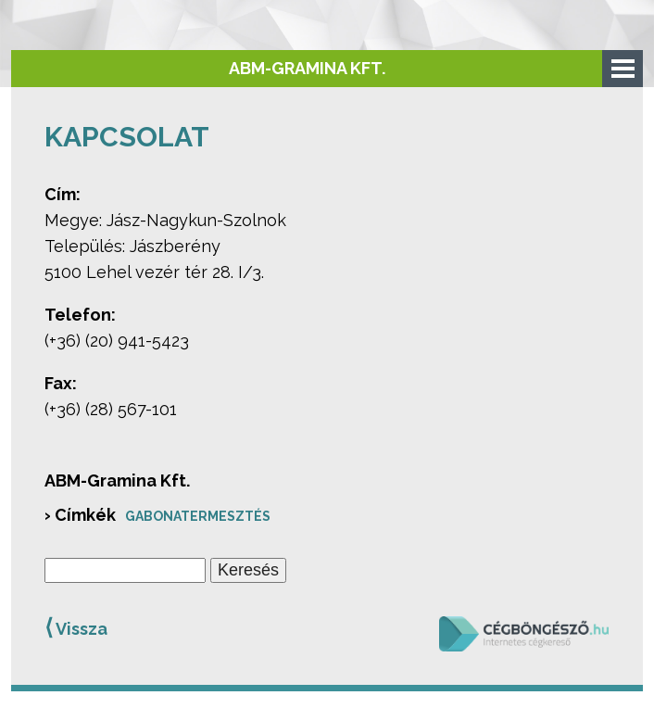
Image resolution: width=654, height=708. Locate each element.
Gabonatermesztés (197, 516)
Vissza (75, 627)
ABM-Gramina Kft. (307, 68)
